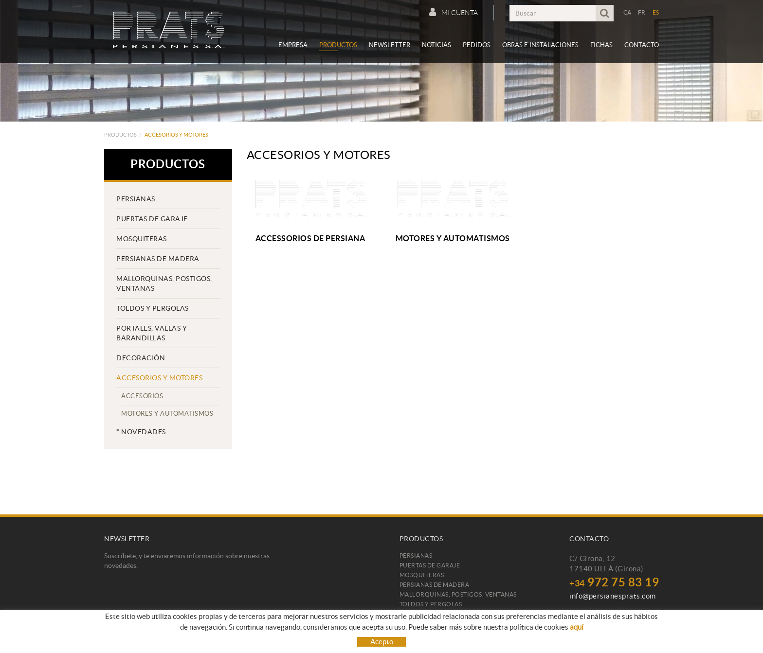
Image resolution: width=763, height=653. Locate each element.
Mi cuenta (453, 12)
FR (642, 12)
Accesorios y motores (159, 378)
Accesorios (142, 396)
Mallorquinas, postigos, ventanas (164, 283)
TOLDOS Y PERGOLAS (152, 308)
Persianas (135, 199)
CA (627, 12)
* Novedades (141, 432)
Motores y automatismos (167, 413)
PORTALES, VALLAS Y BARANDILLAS (151, 333)
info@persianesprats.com (612, 596)
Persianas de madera (158, 259)
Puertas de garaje (152, 219)
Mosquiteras (141, 239)
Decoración (140, 358)
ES (656, 12)
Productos (120, 135)
